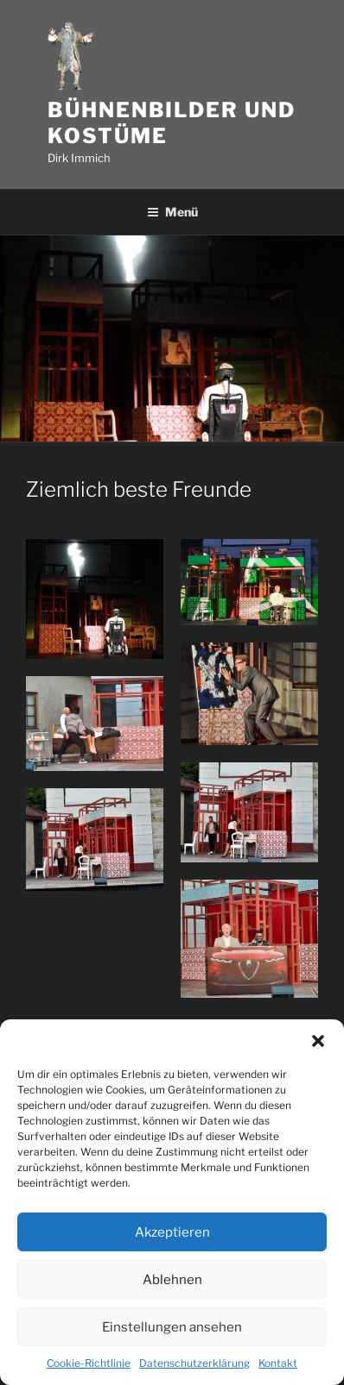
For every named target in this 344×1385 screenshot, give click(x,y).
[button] (318, 1041)
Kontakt (277, 1363)
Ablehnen (172, 1280)
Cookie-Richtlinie (89, 1363)
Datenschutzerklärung (194, 1363)
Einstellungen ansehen (172, 1327)
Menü (172, 211)
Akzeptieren (172, 1232)
